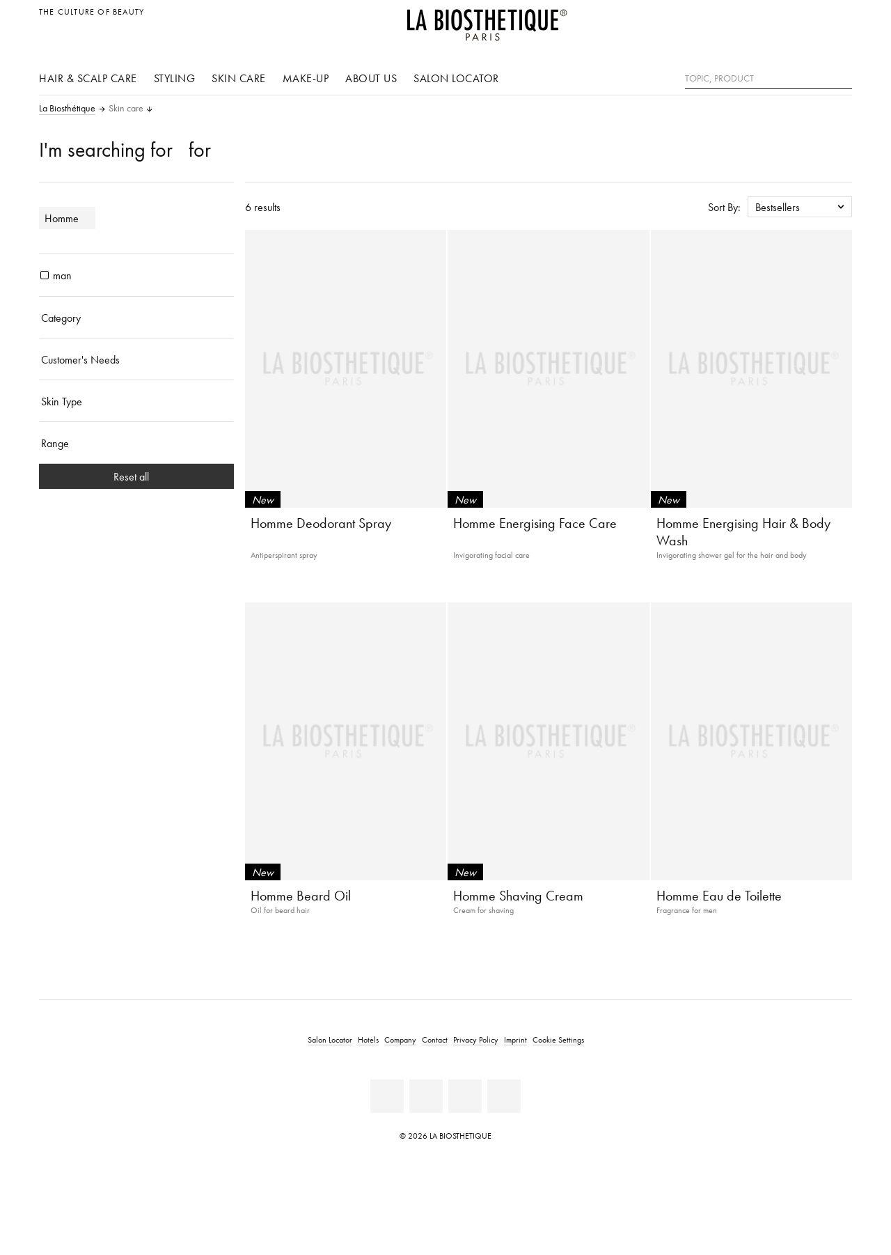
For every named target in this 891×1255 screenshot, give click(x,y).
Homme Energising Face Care (535, 523)
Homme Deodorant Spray (321, 523)
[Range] (136, 443)
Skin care (239, 78)
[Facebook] (387, 1096)
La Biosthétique (67, 109)
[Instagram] (465, 1096)
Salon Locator (456, 78)
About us (371, 78)
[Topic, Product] (768, 78)
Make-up (306, 78)
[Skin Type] (136, 401)
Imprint (515, 1039)
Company (400, 1039)
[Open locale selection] (837, 19)
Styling (175, 78)
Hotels (368, 1039)
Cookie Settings (558, 1039)
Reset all (136, 476)
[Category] (136, 317)
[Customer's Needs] (136, 359)
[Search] (841, 77)
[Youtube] (426, 1096)
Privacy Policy (475, 1039)
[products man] (44, 275)
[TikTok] (504, 1096)
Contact (435, 1039)
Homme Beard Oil (301, 895)
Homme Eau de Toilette (719, 895)
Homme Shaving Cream (518, 895)
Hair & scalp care (88, 78)
